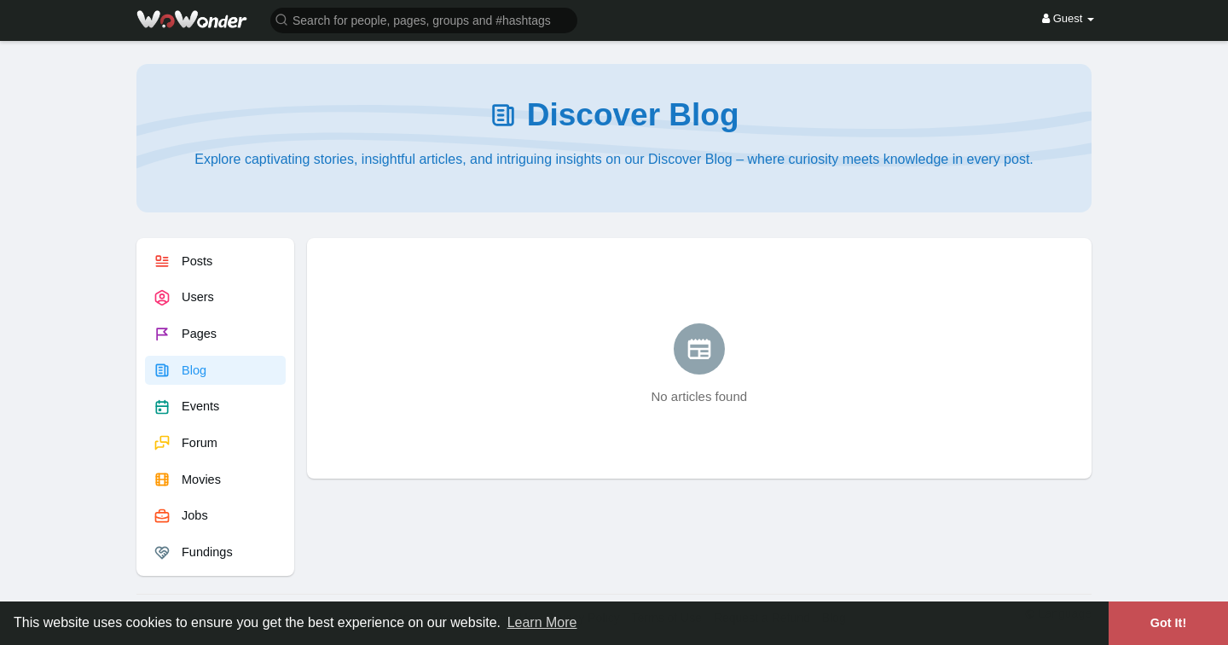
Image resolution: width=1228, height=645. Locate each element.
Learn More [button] (542, 622)
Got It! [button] (1168, 623)
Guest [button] (1068, 18)
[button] (423, 19)
